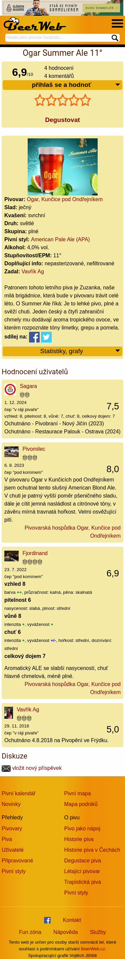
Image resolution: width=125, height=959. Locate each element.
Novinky (11, 804)
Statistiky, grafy (80, 351)
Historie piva (79, 839)
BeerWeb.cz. (93, 948)
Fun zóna (30, 932)
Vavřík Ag (33, 271)
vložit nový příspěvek (32, 768)
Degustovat (62, 119)
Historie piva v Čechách (92, 850)
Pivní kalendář (18, 793)
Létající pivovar (82, 871)
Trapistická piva (82, 882)
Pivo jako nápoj (82, 828)
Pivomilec (33, 449)
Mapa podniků (81, 804)
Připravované (17, 860)
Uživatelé (13, 850)
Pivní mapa (77, 793)
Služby (98, 932)
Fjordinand (35, 553)
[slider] (62, 100)
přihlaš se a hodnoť (76, 85)
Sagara (28, 386)
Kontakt (72, 920)
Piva (7, 839)
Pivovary (12, 828)
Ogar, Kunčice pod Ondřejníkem (65, 199)
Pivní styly (14, 871)
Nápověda (65, 932)
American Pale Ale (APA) (60, 239)
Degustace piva (82, 860)
